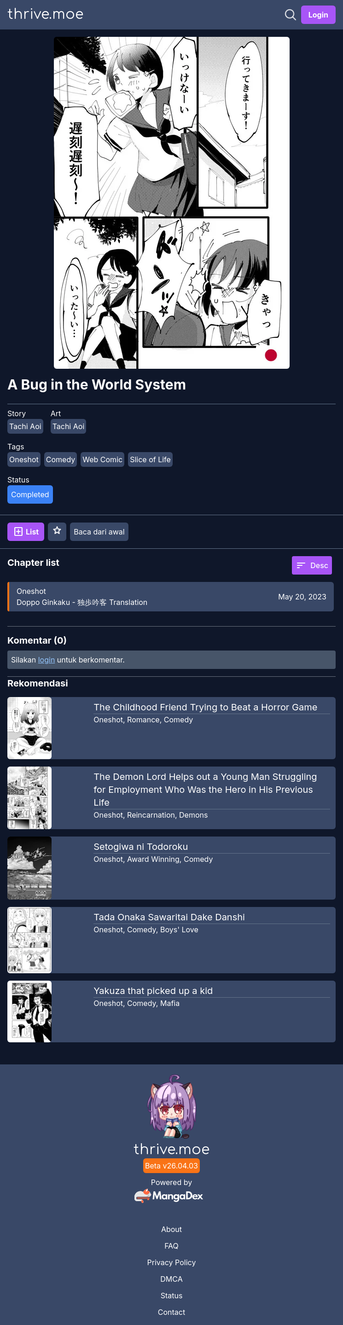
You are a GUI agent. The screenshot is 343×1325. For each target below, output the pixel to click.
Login (318, 14)
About (171, 1229)
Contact (171, 1312)
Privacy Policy (171, 1262)
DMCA (171, 1279)
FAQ (171, 1245)
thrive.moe (45, 14)
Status (172, 1295)
